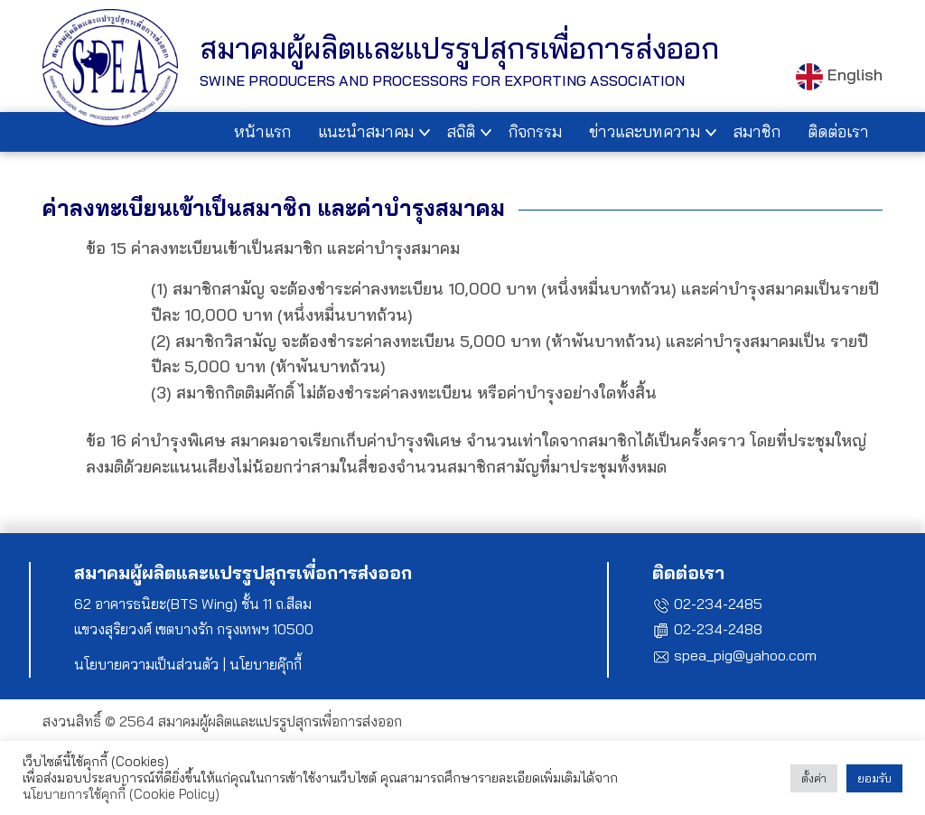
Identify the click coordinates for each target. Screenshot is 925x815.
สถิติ (461, 131)
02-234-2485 (718, 604)
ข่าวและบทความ (644, 131)
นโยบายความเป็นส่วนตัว (146, 664)
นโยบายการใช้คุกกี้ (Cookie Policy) (121, 793)
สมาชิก (756, 131)
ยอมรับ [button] (874, 778)
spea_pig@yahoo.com (745, 655)
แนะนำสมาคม (366, 131)
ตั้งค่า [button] (814, 778)
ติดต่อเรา (838, 131)
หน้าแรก (262, 131)
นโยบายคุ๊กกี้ (265, 664)
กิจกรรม (535, 131)
